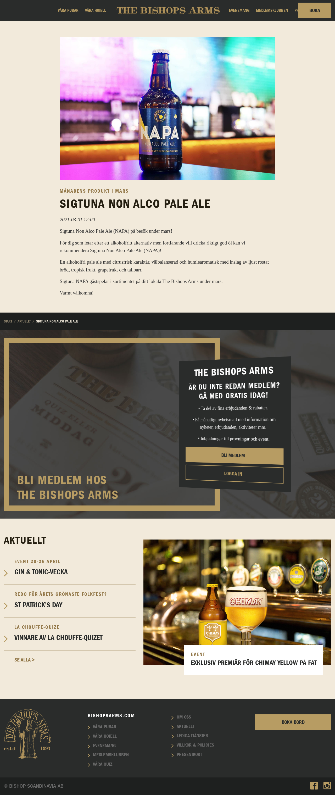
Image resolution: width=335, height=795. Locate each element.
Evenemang (239, 10)
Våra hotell (95, 10)
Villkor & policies (195, 745)
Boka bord (293, 722)
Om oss (184, 717)
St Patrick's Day (75, 600)
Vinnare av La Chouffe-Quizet (75, 633)
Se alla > (24, 660)
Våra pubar (68, 10)
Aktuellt (185, 726)
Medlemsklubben (272, 10)
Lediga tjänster (192, 735)
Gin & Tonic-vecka (75, 567)
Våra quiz (102, 764)
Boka (314, 10)
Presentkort (189, 754)
